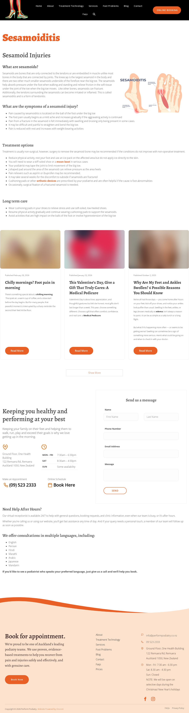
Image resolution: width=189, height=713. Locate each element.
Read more (17, 350)
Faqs (85, 14)
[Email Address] (141, 454)
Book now (11, 677)
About (50, 5)
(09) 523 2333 (10, 484)
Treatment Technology (71, 5)
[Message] (141, 475)
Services (93, 5)
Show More (94, 372)
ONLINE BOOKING (163, 8)
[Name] (121, 417)
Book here (54, 484)
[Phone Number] (141, 436)
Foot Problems (111, 5)
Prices (99, 669)
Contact (138, 5)
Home (39, 5)
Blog (126, 5)
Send (115, 490)
